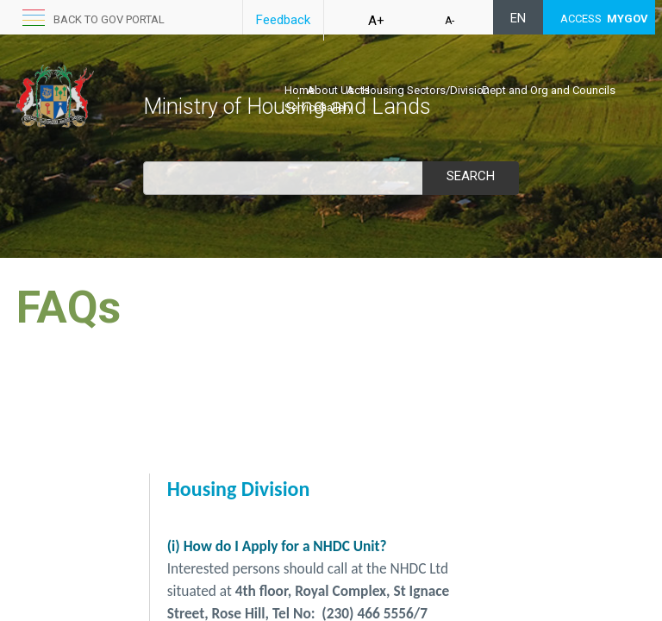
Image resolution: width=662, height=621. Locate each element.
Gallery (336, 107)
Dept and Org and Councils (548, 90)
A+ (376, 20)
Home (299, 90)
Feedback (283, 20)
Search (471, 176)
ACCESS (604, 18)
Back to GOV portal (109, 19)
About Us (330, 90)
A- (449, 21)
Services (305, 107)
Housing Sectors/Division (426, 90)
